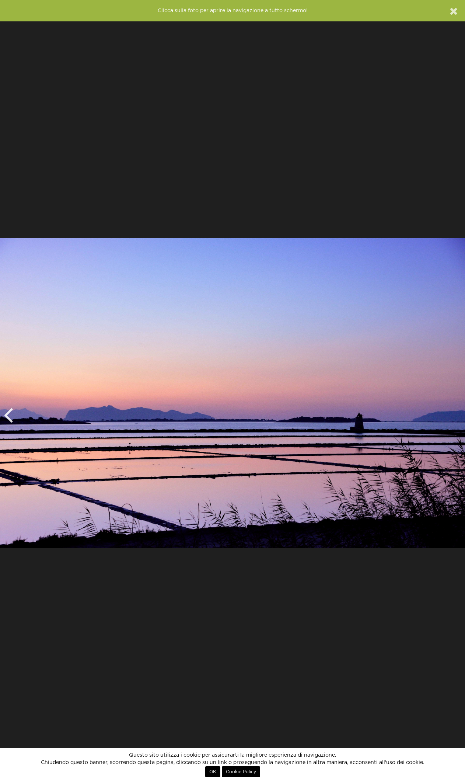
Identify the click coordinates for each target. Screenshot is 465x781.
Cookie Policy (241, 772)
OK (212, 772)
